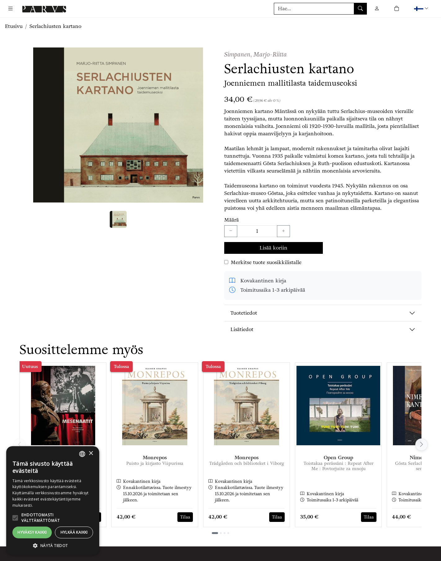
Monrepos (155, 457)
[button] (422, 8)
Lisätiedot (241, 329)
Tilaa (185, 517)
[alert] (52, 500)
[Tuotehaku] (320, 9)
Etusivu (14, 26)
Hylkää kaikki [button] (74, 532)
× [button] (90, 453)
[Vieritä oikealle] (421, 444)
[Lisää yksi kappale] (283, 231)
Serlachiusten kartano (55, 26)
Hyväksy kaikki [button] (32, 532)
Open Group (338, 457)
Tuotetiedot (243, 312)
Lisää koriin (273, 247)
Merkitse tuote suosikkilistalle (266, 262)
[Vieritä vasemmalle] (19, 444)
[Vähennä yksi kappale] (230, 231)
